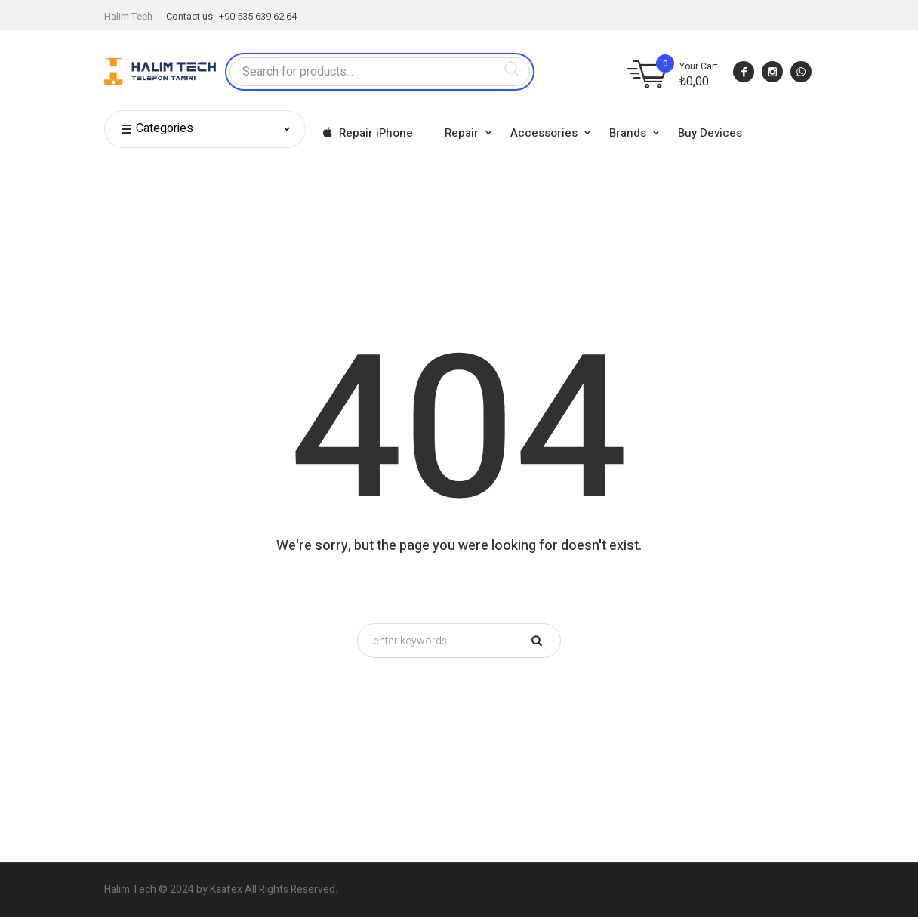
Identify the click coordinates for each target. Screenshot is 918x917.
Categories (156, 129)
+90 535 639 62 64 (258, 16)
